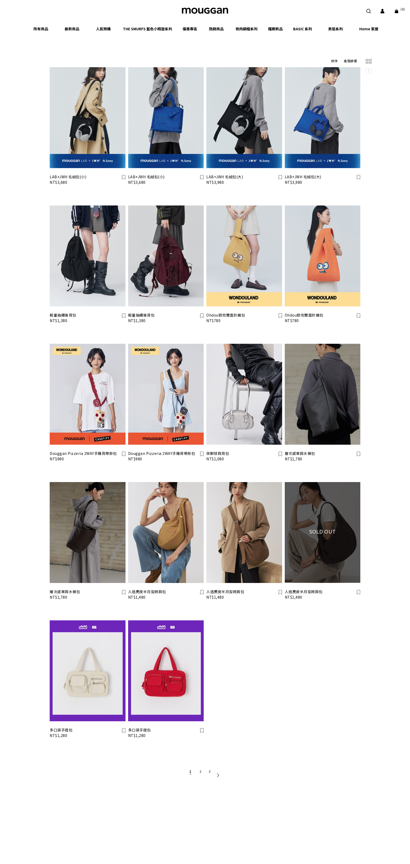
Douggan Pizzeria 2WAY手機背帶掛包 (83, 453)
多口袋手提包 (61, 730)
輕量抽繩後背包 (63, 315)
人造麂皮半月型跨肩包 (147, 591)
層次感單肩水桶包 (300, 453)
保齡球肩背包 (217, 453)
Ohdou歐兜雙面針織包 (225, 315)
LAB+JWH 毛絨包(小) (68, 176)
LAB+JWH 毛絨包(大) (224, 176)
